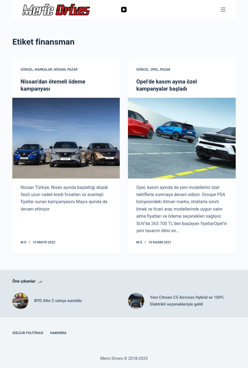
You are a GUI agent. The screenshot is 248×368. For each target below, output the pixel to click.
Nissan (60, 69)
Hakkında (58, 333)
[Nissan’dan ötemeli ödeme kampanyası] (66, 138)
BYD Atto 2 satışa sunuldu (58, 300)
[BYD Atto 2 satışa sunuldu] (20, 301)
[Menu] (223, 9)
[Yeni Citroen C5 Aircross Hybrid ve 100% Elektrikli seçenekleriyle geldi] (136, 301)
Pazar (72, 69)
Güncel (27, 69)
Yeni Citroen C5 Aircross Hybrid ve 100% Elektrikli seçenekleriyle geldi (187, 301)
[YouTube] (124, 9)
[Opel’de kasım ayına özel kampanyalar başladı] (181, 138)
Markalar (43, 69)
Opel (154, 69)
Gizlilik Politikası (27, 333)
